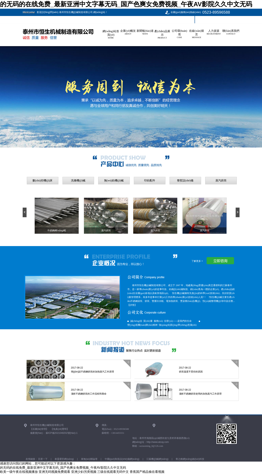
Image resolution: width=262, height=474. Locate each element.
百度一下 (42, 459)
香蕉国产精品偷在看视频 (147, 471)
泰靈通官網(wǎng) (64, 459)
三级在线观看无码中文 (113, 471)
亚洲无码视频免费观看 (54, 471)
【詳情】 (132, 305)
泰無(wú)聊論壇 (88, 459)
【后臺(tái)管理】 (39, 429)
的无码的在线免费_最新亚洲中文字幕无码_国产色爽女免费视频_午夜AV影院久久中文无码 (126, 4)
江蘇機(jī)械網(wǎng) (157, 459)
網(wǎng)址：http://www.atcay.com (150, 442)
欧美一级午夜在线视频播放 (19, 471)
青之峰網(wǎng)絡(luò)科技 (189, 459)
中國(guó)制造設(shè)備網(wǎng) (121, 459)
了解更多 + (197, 261)
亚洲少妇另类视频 (83, 471)
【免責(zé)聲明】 (60, 429)
